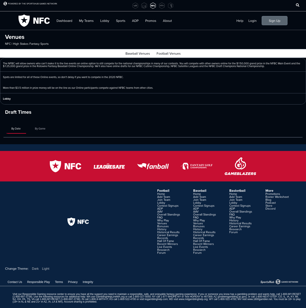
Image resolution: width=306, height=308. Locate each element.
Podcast (270, 203)
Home (161, 194)
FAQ (160, 217)
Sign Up (274, 20)
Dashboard (64, 20)
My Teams (86, 20)
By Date (16, 128)
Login (252, 20)
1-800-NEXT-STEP (266, 296)
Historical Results (168, 232)
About (167, 20)
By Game (40, 128)
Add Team (163, 197)
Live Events (164, 247)
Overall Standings (168, 214)
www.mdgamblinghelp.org (193, 299)
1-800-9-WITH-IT (98, 299)
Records (162, 238)
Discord (270, 208)
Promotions (272, 194)
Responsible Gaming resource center (43, 294)
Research (163, 250)
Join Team (163, 200)
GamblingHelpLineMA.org (110, 296)
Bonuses (163, 226)
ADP (135, 20)
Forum (161, 253)
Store (268, 206)
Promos (150, 20)
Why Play (163, 220)
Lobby (104, 20)
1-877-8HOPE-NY (171, 296)
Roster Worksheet (277, 197)
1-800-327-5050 (142, 296)
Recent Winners (167, 244)
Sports (120, 20)
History (161, 229)
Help (239, 20)
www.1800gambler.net (259, 299)
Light (45, 268)
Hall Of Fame (165, 241)
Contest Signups (168, 206)
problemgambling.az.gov (232, 296)
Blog (268, 200)
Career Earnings (167, 235)
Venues (162, 223)
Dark (35, 268)
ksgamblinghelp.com (156, 299)
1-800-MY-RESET (291, 294)
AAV (160, 211)
